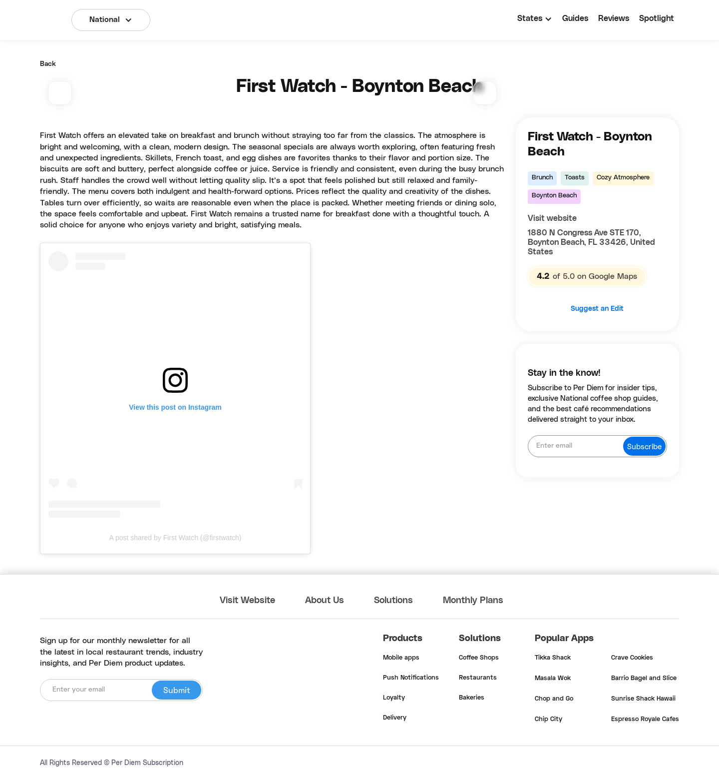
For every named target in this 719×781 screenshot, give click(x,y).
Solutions (393, 600)
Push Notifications (411, 678)
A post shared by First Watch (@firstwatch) (175, 538)
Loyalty (394, 698)
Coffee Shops (479, 658)
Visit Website (247, 600)
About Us (324, 600)
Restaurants (478, 678)
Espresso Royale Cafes (645, 720)
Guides (575, 18)
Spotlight (656, 18)
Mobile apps (401, 658)
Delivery (394, 718)
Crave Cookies (632, 658)
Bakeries (471, 698)
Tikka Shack (553, 658)
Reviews (613, 18)
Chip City (548, 720)
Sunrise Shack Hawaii (643, 699)
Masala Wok (553, 679)
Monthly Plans (473, 600)
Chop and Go (554, 699)
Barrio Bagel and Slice (644, 679)
